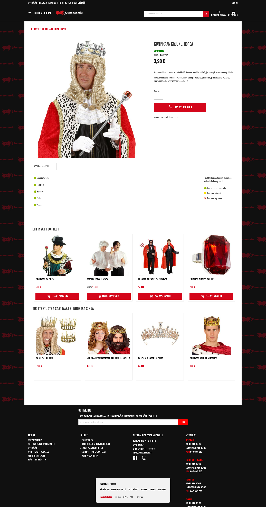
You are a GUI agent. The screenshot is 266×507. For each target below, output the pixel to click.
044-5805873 (149, 448)
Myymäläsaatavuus (42, 166)
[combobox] (176, 14)
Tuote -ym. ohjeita (89, 455)
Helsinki (190, 440)
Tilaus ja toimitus (47, 3)
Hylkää (118, 497)
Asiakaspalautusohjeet (91, 448)
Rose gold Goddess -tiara (150, 358)
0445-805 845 (196, 471)
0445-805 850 (196, 451)
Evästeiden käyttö (37, 459)
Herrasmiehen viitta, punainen (152, 279)
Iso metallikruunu (44, 358)
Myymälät (32, 3)
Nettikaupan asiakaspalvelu (41, 444)
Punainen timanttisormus (201, 279)
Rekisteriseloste (36, 455)
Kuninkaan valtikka (44, 279)
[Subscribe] (183, 422)
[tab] (42, 166)
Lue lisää (139, 497)
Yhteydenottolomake (38, 451)
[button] (235, 3)
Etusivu (35, 29)
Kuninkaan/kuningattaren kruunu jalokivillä (108, 358)
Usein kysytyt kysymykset (93, 451)
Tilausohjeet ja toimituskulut (95, 444)
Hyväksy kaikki (106, 497)
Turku (189, 460)
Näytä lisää (128, 497)
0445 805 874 (138, 445)
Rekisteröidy (86, 440)
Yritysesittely (35, 440)
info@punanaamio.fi (142, 452)
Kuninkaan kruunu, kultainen (203, 358)
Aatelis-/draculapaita (97, 279)
